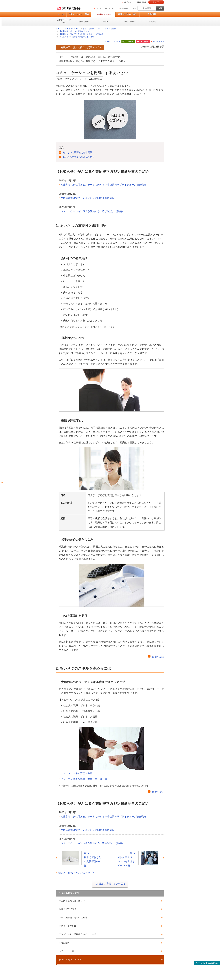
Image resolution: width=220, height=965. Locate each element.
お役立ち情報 (84, 21)
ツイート (107, 41)
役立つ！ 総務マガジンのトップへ (76, 872)
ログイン (156, 2)
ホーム (61, 14)
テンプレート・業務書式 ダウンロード (77, 934)
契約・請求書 (130, 21)
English (133, 8)
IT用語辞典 (64, 942)
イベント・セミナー (111, 8)
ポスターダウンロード (69, 926)
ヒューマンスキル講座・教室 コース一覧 (84, 779)
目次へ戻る (158, 656)
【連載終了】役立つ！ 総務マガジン (74, 31)
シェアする (116, 41)
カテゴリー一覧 (66, 951)
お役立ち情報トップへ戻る (110, 883)
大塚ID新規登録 (140, 2)
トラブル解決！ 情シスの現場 (73, 917)
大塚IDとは (127, 2)
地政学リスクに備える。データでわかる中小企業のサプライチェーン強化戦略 (103, 184)
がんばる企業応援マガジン (72, 901)
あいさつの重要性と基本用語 (77, 152)
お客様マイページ (103, 14)
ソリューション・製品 (78, 14)
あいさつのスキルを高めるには (79, 157)
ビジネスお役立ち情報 (106, 28)
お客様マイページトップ (64, 21)
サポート (98, 8)
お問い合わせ (124, 8)
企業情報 (152, 14)
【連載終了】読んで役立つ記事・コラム (75, 34)
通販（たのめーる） (127, 14)
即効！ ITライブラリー (70, 909)
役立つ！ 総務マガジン (70, 959)
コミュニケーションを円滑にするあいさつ (76, 37)
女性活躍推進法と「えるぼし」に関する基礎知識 (87, 198)
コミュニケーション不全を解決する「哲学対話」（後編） (92, 211)
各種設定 (152, 21)
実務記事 (99, 34)
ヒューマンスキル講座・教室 (76, 773)
